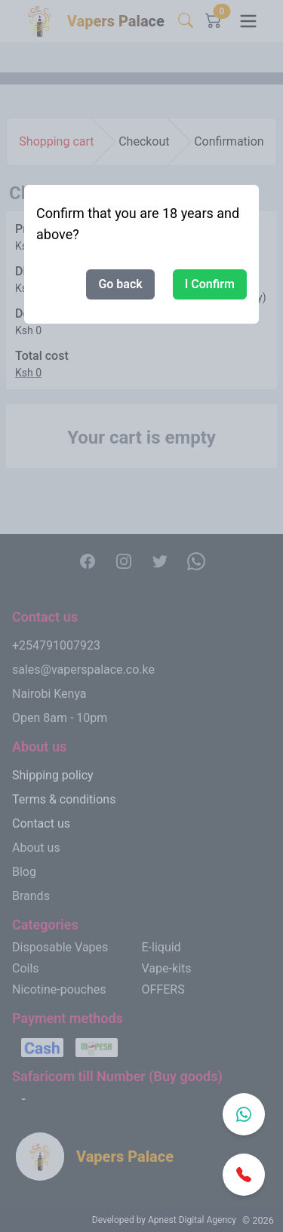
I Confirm (210, 284)
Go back (120, 284)
